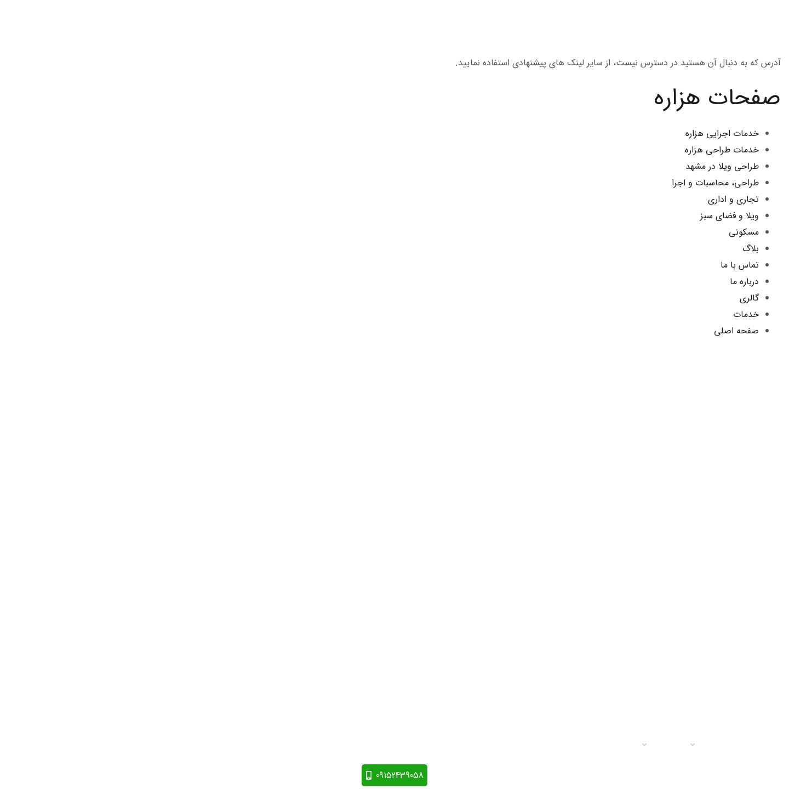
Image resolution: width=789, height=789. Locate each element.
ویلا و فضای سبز (729, 216)
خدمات (746, 314)
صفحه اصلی (736, 331)
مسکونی (744, 232)
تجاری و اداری (733, 199)
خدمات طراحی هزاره (722, 150)
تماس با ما (740, 265)
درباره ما (744, 281)
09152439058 (395, 775)
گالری (749, 298)
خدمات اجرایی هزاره (722, 133)
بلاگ (750, 249)
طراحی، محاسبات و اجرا (715, 183)
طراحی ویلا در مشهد (722, 166)
